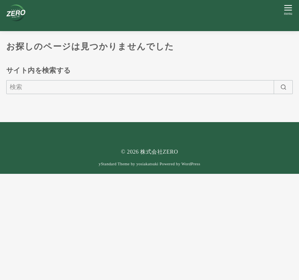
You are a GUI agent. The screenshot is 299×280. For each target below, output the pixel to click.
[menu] (288, 9)
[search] (283, 87)
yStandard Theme (114, 164)
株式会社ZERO (159, 152)
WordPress (190, 164)
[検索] (149, 87)
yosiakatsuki (147, 164)
